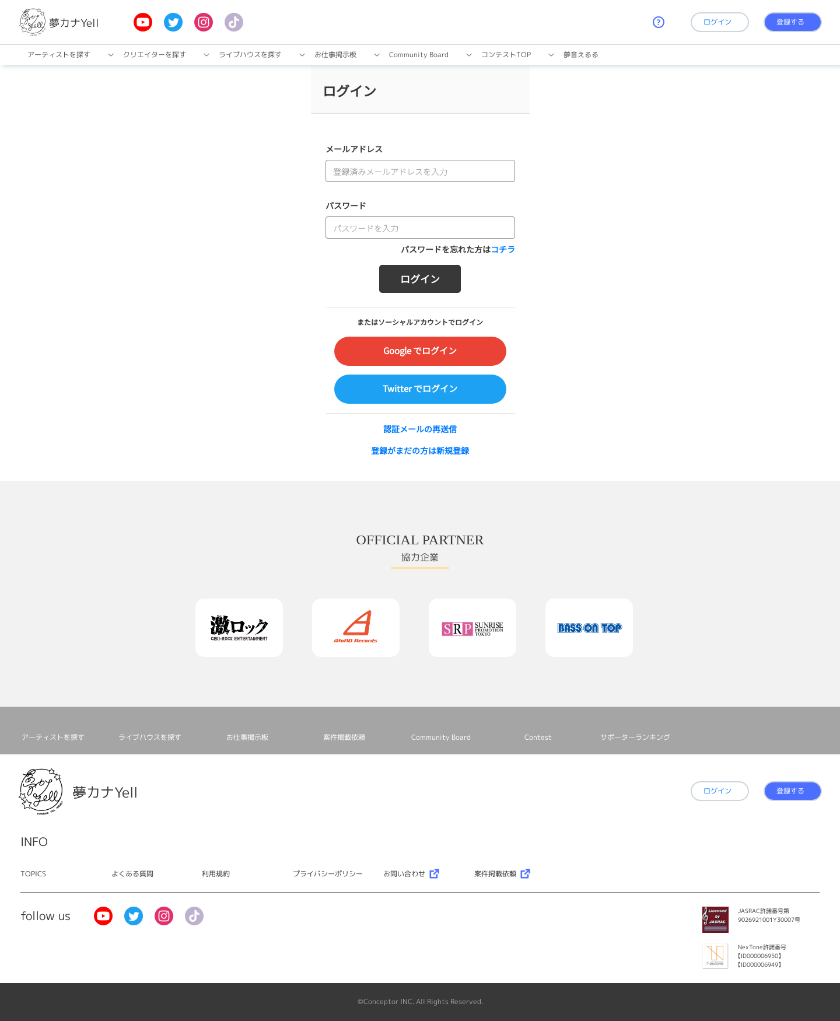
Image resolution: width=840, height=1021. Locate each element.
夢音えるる (581, 55)
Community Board (419, 55)
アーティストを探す (58, 55)
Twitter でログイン (420, 388)
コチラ (503, 249)
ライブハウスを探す (250, 55)
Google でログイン (420, 350)
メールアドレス (354, 149)
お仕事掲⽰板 (335, 55)
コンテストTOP (506, 55)
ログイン (718, 22)
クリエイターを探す (154, 55)
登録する (790, 22)
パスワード (346, 205)
